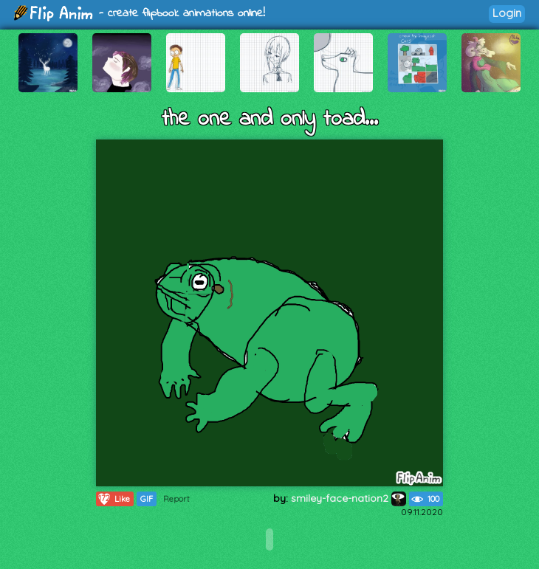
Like (113, 499)
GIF (146, 499)
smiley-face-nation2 (348, 498)
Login (506, 13)
